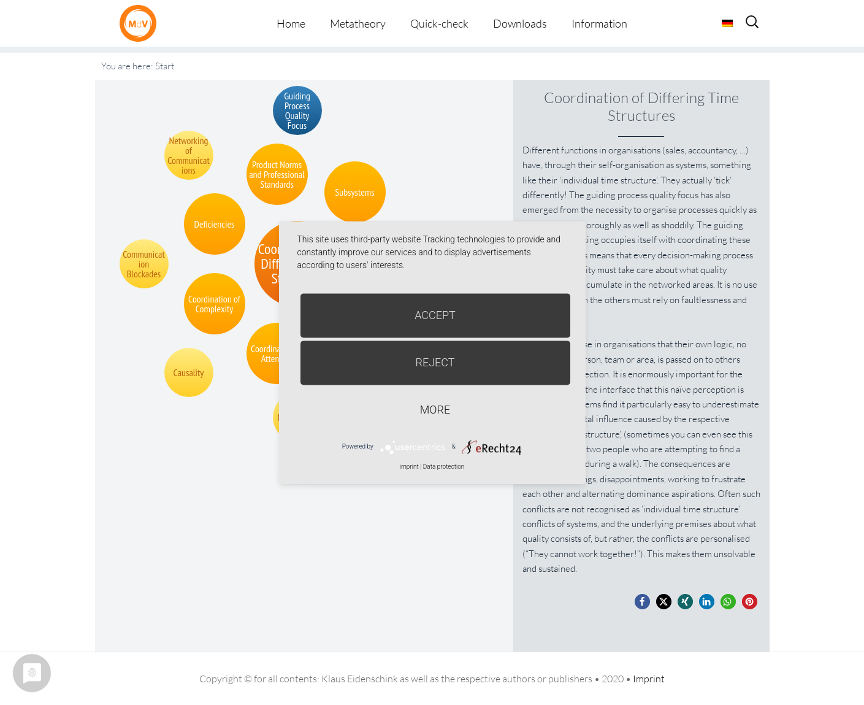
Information (599, 23)
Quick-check (439, 23)
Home (291, 23)
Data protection (443, 466)
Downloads (520, 23)
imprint (409, 466)
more (435, 409)
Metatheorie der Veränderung (141, 23)
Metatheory (358, 23)
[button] (642, 601)
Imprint (649, 678)
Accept (435, 315)
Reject (434, 362)
